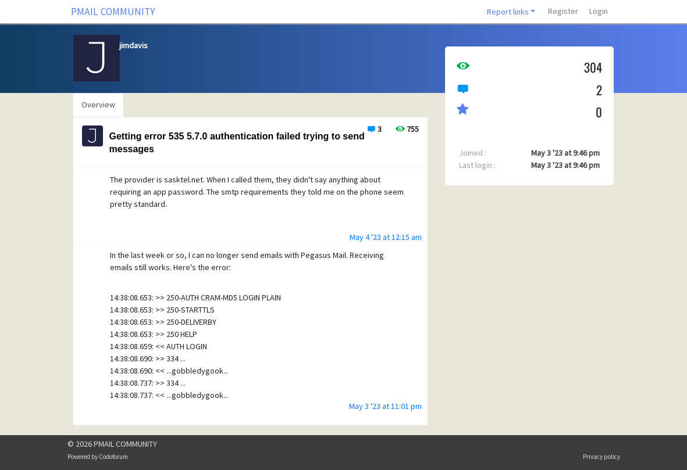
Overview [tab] (98, 104)
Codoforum (113, 457)
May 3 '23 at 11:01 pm (385, 406)
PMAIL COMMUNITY (113, 11)
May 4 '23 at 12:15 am (386, 237)
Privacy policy (601, 457)
